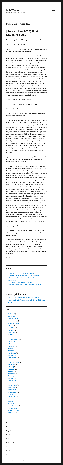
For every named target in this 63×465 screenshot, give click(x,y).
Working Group (11, 447)
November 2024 (13, 339)
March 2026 (12, 316)
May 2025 (11, 330)
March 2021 (12, 403)
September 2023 (13, 362)
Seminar (9, 451)
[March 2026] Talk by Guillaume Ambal (21, 282)
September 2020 (13, 410)
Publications (10, 435)
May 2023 (11, 371)
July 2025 (11, 325)
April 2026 (11, 314)
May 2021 (11, 401)
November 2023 (13, 360)
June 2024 (11, 346)
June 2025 (11, 328)
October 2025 (12, 321)
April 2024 (11, 351)
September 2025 (13, 323)
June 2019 (11, 413)
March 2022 (12, 390)
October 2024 (12, 341)
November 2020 (13, 408)
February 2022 (12, 392)
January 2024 (12, 355)
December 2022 (13, 380)
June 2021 (11, 399)
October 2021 (12, 396)
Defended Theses (12, 443)
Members (9, 427)
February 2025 (12, 334)
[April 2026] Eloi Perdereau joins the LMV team (23, 275)
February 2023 (12, 376)
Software (9, 439)
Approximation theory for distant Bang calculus (23, 297)
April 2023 (11, 373)
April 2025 (11, 332)
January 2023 (12, 378)
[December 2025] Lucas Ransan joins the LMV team (25, 285)
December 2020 (13, 406)
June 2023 (11, 369)
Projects (9, 431)
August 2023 (12, 364)
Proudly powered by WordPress (21, 460)
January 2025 (12, 337)
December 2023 (13, 357)
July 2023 (11, 367)
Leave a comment (22, 257)
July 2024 (11, 344)
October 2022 (12, 385)
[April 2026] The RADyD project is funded (21, 273)
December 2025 (13, 318)
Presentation (10, 423)
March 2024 (12, 353)
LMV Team (12, 10)
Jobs (7, 455)
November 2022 (13, 383)
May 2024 (11, 348)
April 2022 (11, 387)
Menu (53, 11)
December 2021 (13, 394)
